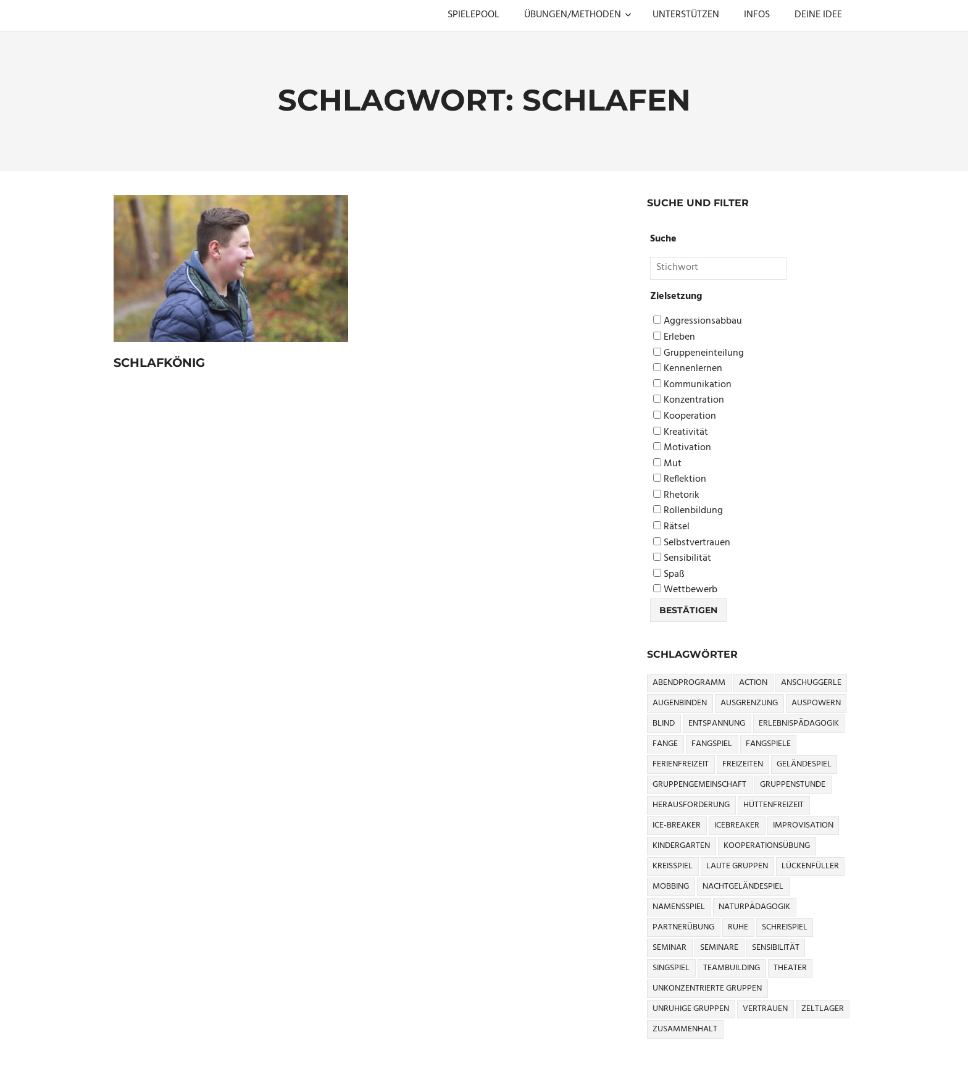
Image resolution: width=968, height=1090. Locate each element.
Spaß (669, 574)
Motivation (682, 448)
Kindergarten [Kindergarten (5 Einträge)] (681, 846)
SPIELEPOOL (473, 15)
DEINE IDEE (818, 15)
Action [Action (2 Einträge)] (753, 683)
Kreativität (680, 432)
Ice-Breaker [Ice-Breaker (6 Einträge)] (677, 825)
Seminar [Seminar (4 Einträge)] (669, 948)
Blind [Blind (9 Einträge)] (664, 723)
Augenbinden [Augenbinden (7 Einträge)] (680, 703)
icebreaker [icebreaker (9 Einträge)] (736, 825)
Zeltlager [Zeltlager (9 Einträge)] (822, 1009)
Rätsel (671, 527)
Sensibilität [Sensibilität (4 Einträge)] (775, 948)
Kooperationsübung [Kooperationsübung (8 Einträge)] (767, 846)
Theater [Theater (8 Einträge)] (790, 968)
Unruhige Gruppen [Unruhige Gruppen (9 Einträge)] (691, 1009)
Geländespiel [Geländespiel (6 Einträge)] (804, 764)
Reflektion (679, 479)
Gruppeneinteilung (698, 353)
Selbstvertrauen (691, 543)
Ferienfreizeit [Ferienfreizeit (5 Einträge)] (681, 764)
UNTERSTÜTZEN (686, 15)
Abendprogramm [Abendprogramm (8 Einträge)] (689, 683)
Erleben (674, 337)
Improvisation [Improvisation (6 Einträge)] (803, 825)
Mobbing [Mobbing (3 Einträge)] (671, 886)
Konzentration (688, 400)
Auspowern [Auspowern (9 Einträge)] (816, 703)
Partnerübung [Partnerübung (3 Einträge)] (683, 927)
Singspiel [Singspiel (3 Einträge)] (671, 968)
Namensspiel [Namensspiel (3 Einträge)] (679, 907)
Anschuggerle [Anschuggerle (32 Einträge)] (811, 683)
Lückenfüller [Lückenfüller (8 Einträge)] (810, 866)
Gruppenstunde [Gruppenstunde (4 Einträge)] (792, 785)
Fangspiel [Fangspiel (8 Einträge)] (711, 744)
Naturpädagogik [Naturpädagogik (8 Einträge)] (754, 907)
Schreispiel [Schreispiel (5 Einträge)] (784, 927)
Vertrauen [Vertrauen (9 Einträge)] (765, 1009)
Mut (667, 464)
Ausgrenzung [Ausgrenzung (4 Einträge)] (749, 703)
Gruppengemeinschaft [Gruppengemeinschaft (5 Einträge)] (699, 785)
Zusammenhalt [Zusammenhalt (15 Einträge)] (685, 1029)
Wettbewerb (685, 590)
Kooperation (684, 416)
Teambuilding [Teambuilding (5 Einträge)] (731, 968)
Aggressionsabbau (697, 321)
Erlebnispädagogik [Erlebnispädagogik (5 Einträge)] (799, 723)
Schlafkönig (161, 362)
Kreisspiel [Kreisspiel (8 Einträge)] (673, 866)
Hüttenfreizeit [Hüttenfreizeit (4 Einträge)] (773, 805)
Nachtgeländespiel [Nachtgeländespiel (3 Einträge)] (743, 886)
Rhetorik (676, 495)
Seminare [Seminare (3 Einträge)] (719, 948)
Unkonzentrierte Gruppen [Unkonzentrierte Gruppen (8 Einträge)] (707, 988)
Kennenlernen (687, 369)
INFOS (757, 15)
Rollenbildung (688, 511)
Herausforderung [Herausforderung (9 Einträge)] (691, 805)
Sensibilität (682, 558)
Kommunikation (692, 385)
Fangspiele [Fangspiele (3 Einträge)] (768, 744)
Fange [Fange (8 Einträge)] (665, 744)
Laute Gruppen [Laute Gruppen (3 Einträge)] (737, 866)
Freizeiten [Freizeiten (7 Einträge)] (742, 764)
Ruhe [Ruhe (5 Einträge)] (738, 927)
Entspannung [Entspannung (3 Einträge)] (716, 723)
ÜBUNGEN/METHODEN (578, 15)
